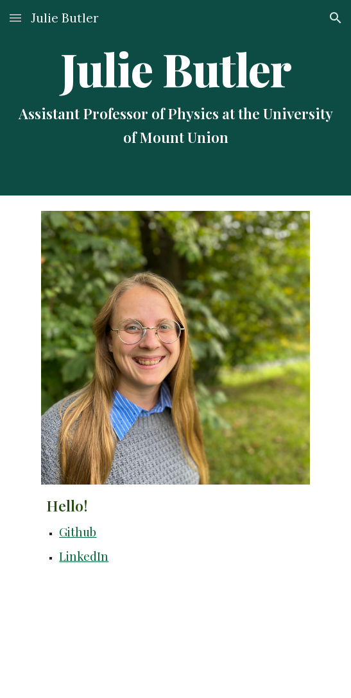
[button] (15, 17)
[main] (175, 97)
